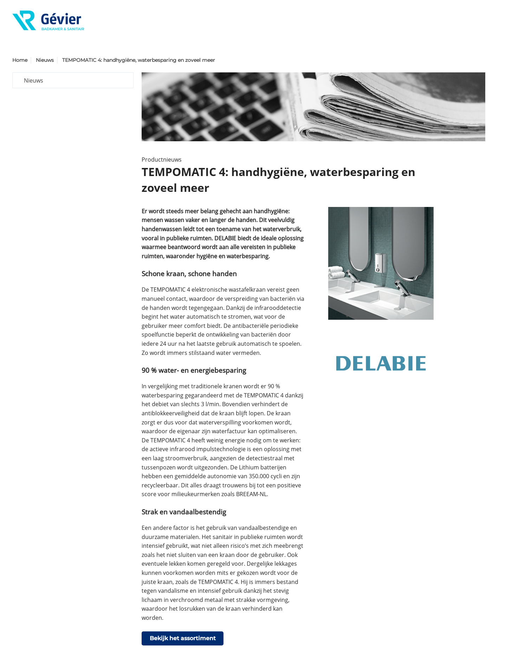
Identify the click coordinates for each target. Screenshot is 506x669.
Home (19, 60)
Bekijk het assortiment (183, 638)
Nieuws (45, 60)
